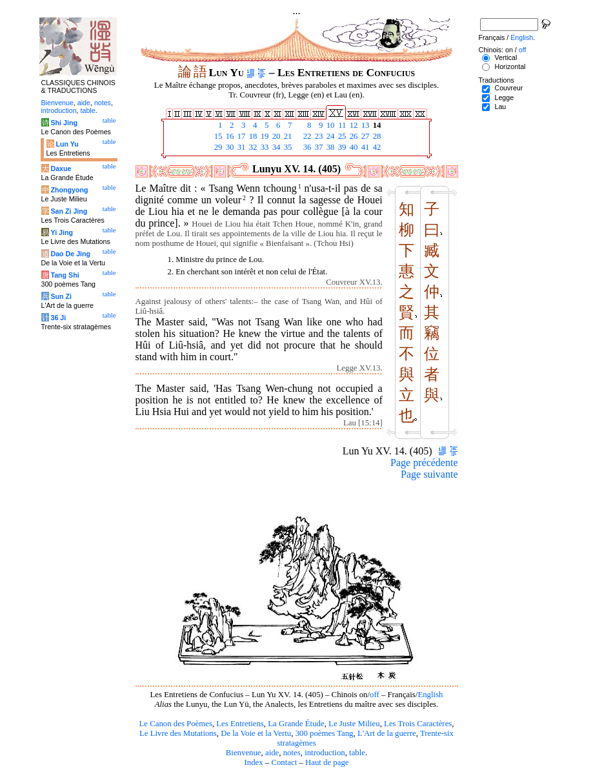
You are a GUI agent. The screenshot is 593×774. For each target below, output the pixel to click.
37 (318, 147)
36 (306, 147)
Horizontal (509, 66)
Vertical (505, 57)
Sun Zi (61, 296)
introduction (325, 752)
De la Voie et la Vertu (256, 733)
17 (241, 136)
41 (364, 147)
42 (376, 147)
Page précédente (423, 462)
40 (353, 147)
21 (287, 136)
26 (353, 136)
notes (292, 752)
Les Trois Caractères (418, 723)
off (374, 694)
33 (264, 147)
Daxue (60, 168)
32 (252, 147)
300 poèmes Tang (325, 733)
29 (217, 147)
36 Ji (58, 317)
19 (264, 136)
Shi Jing (63, 123)
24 (330, 136)
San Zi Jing (68, 211)
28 (376, 136)
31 (241, 147)
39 (341, 147)
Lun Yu (66, 144)
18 (252, 136)
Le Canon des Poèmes (175, 723)
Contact (284, 762)
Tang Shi (64, 275)
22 (306, 136)
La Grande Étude (296, 723)
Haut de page (327, 762)
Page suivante (429, 474)
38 (330, 147)
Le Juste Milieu (354, 723)
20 (275, 136)
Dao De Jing (70, 254)
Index (253, 762)
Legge (504, 97)
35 (287, 147)
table (357, 752)
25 (341, 136)
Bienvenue (243, 752)
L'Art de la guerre (386, 733)
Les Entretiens (240, 723)
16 (229, 136)
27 (364, 136)
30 (229, 147)
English (430, 694)
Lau (500, 106)
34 (275, 147)
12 (353, 125)
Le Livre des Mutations (178, 733)
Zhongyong (69, 190)
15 (217, 136)
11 (341, 125)
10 (330, 125)
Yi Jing (61, 232)
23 (318, 136)
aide (272, 752)
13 (364, 125)
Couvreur (508, 88)
